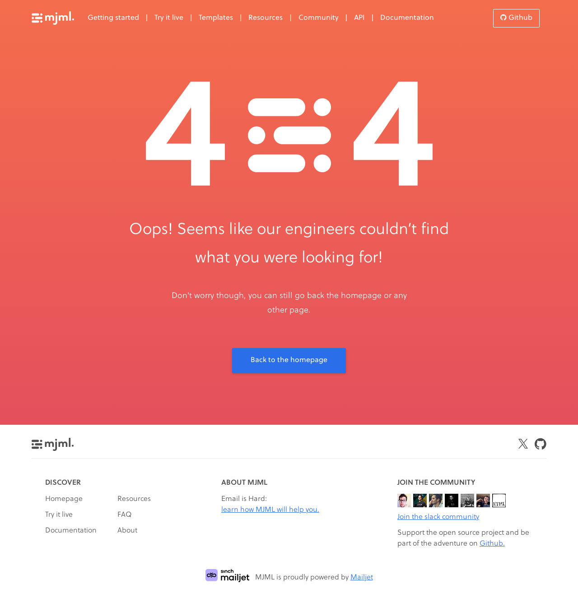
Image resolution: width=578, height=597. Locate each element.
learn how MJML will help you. (270, 510)
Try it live (168, 18)
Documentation (407, 18)
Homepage (64, 499)
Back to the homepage (289, 360)
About (127, 530)
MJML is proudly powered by (289, 577)
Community (318, 18)
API (359, 18)
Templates (216, 18)
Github (516, 18)
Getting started (113, 18)
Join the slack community (438, 517)
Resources (265, 18)
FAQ (124, 515)
